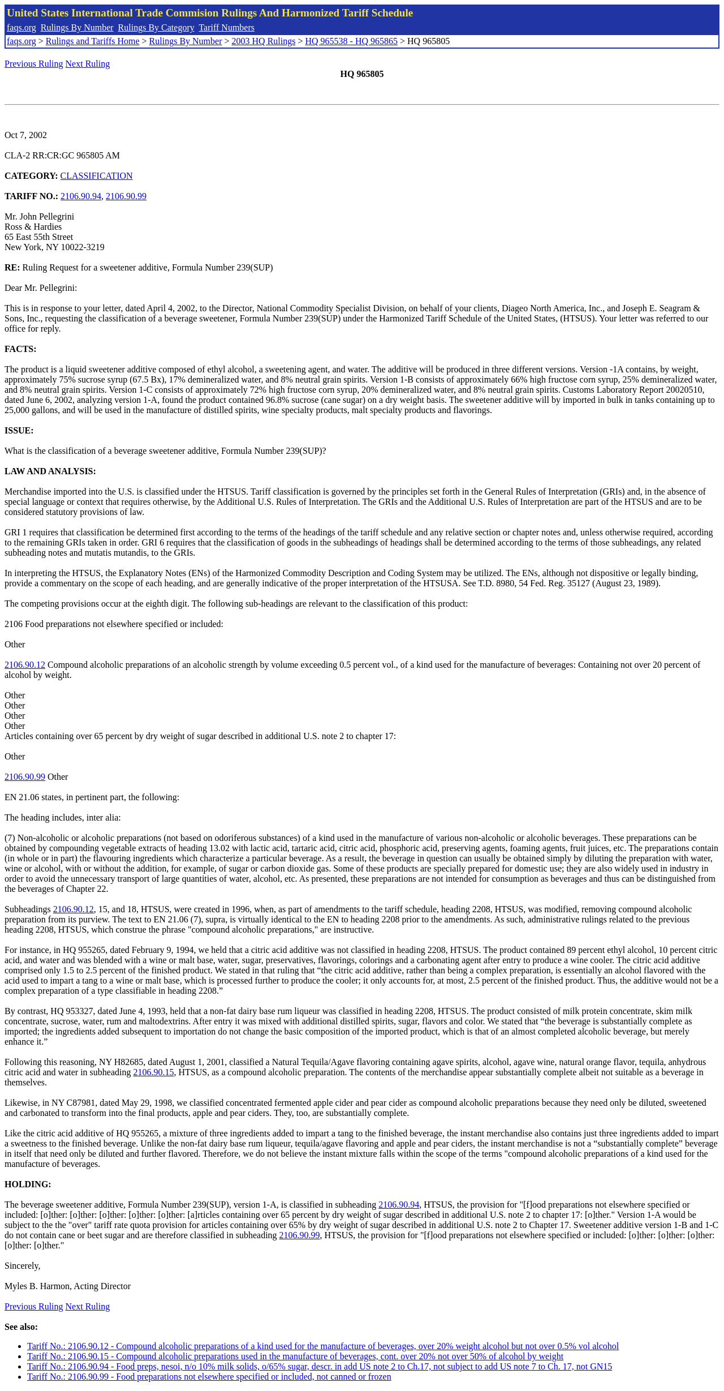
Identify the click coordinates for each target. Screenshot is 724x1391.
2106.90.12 (25, 664)
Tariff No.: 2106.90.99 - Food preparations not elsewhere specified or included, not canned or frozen (209, 1376)
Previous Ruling (34, 63)
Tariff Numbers (227, 27)
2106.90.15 (153, 1072)
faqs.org (21, 27)
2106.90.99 (126, 196)
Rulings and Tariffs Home (93, 41)
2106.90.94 (81, 196)
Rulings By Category (156, 27)
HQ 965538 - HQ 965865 (351, 41)
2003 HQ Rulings (264, 41)
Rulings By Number (77, 27)
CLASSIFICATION (97, 176)
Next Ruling (88, 63)
